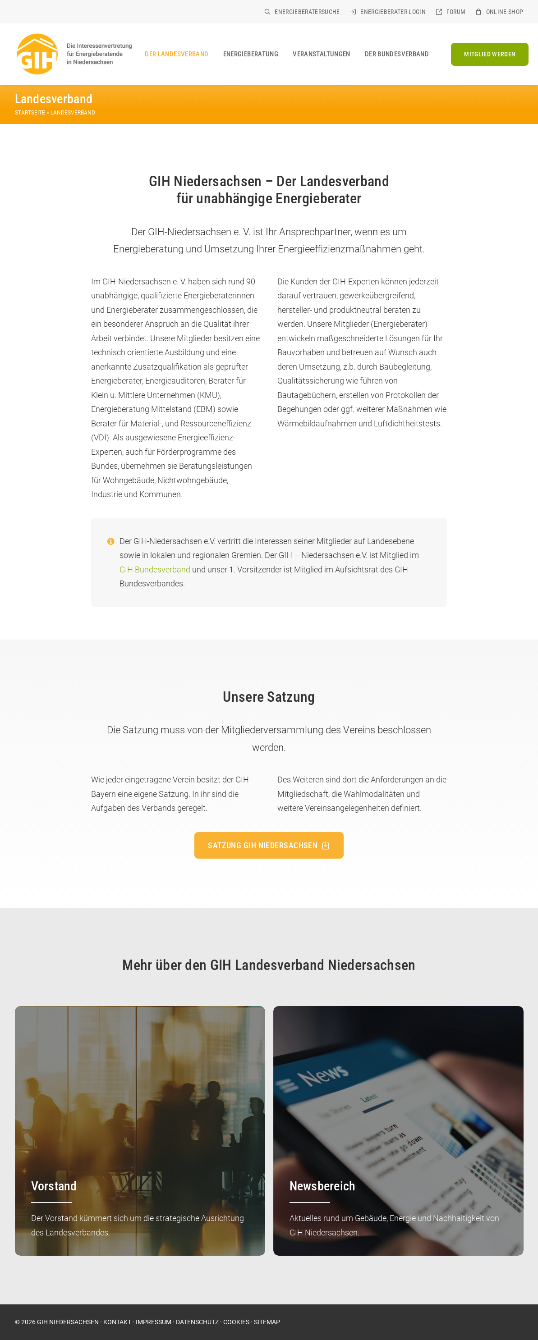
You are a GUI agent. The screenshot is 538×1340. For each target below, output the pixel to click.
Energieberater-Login (393, 11)
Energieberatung (251, 54)
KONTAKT (117, 1322)
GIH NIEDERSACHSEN (68, 1322)
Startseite (30, 113)
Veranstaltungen (321, 54)
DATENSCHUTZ (197, 1322)
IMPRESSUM (153, 1322)
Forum (456, 11)
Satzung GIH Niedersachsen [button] (269, 845)
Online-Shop (505, 11)
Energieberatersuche (307, 11)
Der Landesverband (176, 54)
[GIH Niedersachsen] (74, 54)
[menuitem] (302, 11)
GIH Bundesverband (155, 569)
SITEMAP (267, 1322)
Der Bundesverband (397, 54)
